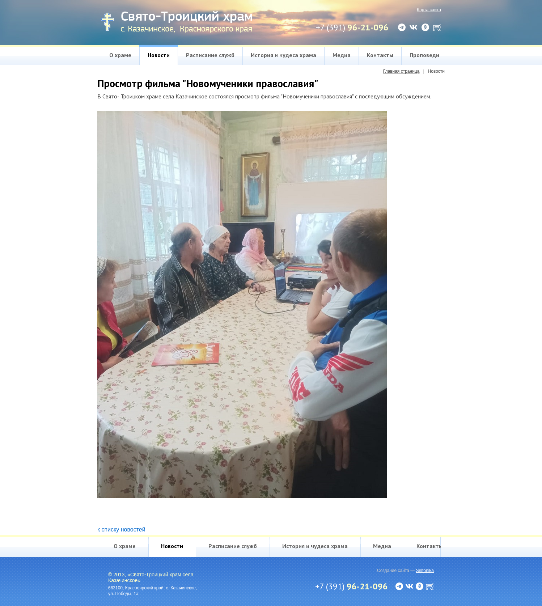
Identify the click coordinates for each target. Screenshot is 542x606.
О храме (120, 55)
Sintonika (425, 570)
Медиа (342, 55)
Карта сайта (429, 9)
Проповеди (424, 55)
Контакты (380, 55)
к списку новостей (121, 529)
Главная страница (401, 71)
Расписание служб (210, 55)
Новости (159, 55)
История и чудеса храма (283, 55)
